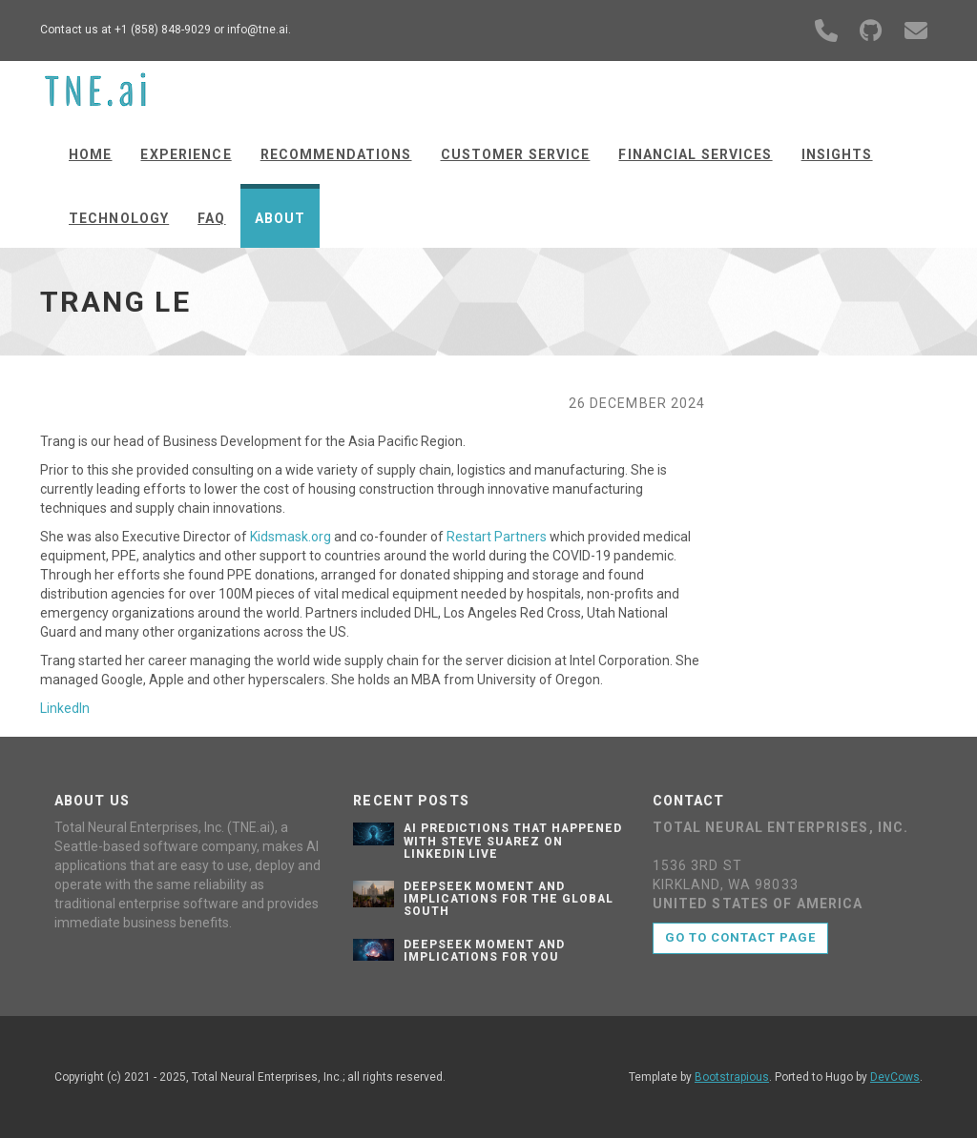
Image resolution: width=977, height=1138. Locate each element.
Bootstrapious (732, 1077)
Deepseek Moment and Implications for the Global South (508, 899)
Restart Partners (497, 536)
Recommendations (336, 154)
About (280, 218)
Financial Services (695, 154)
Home (90, 154)
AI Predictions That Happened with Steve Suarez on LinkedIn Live (513, 841)
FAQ (211, 218)
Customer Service (516, 154)
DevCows (895, 1077)
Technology (119, 218)
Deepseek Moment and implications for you (484, 951)
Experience (185, 154)
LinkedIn (65, 708)
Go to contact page (741, 937)
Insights (837, 154)
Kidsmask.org (290, 536)
